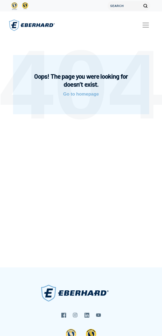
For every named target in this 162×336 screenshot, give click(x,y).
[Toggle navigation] (145, 25)
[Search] (124, 6)
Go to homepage (81, 94)
